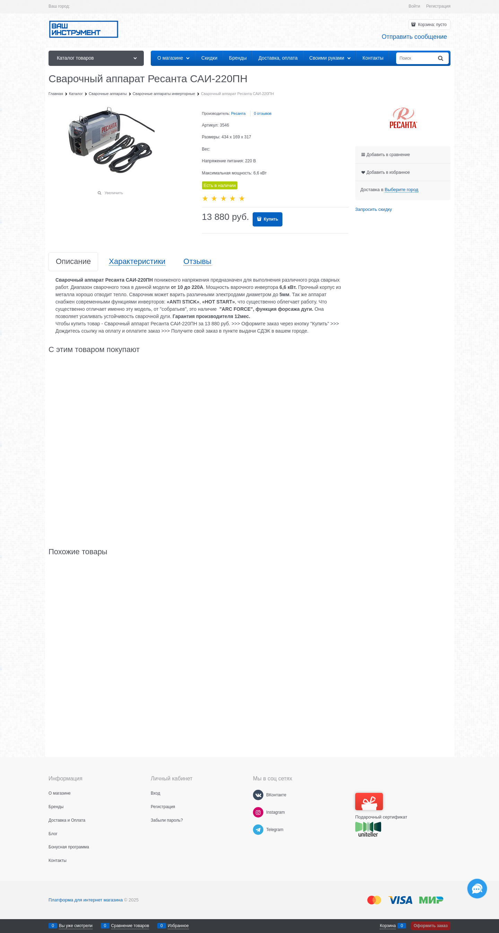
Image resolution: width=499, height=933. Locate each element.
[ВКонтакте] (258, 795)
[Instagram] (258, 812)
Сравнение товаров (130, 925)
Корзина (388, 925)
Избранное (178, 925)
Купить (270, 219)
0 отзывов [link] (263, 113)
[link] (401, 189)
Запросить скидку (373, 209)
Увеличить (114, 193)
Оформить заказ (431, 925)
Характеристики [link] (137, 262)
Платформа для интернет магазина (86, 899)
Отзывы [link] (197, 262)
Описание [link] (73, 262)
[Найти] (441, 58)
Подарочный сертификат (381, 806)
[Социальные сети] (477, 888)
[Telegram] (258, 829)
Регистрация (438, 6)
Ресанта (238, 113)
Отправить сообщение (414, 36)
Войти (414, 6)
